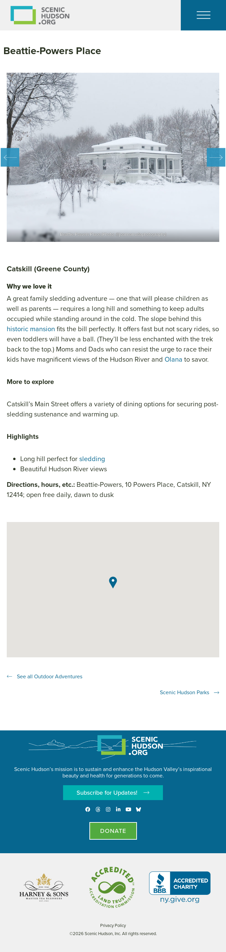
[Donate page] (113, 831)
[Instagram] (108, 809)
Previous (10, 157)
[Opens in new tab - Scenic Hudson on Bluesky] (138, 809)
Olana (173, 359)
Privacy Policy (113, 925)
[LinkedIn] (118, 809)
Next (216, 157)
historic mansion (31, 329)
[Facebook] (87, 809)
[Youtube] (128, 809)
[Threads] (98, 809)
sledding (92, 459)
